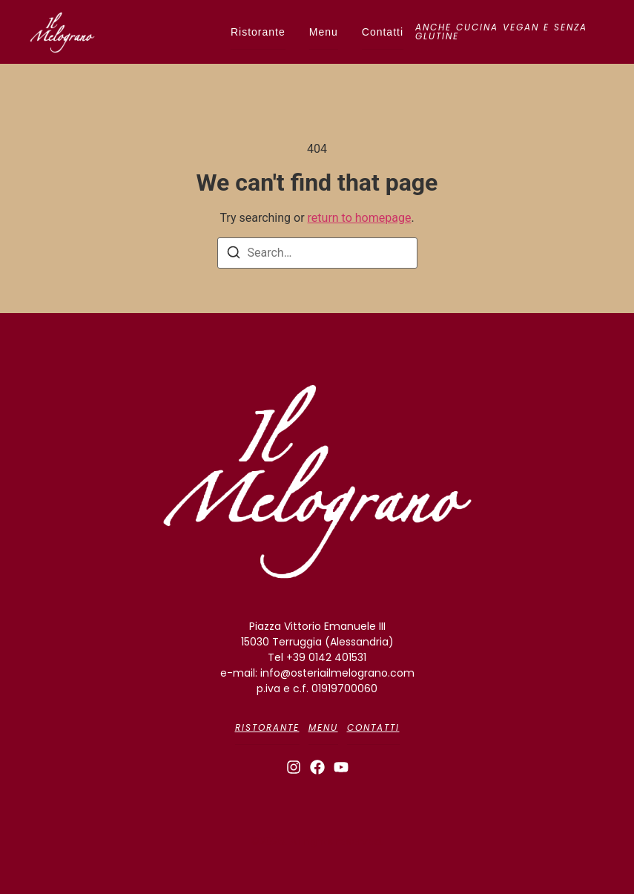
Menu (323, 32)
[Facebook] (317, 767)
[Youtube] (341, 767)
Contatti (382, 32)
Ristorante (258, 32)
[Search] (233, 255)
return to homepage (360, 218)
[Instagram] (293, 767)
